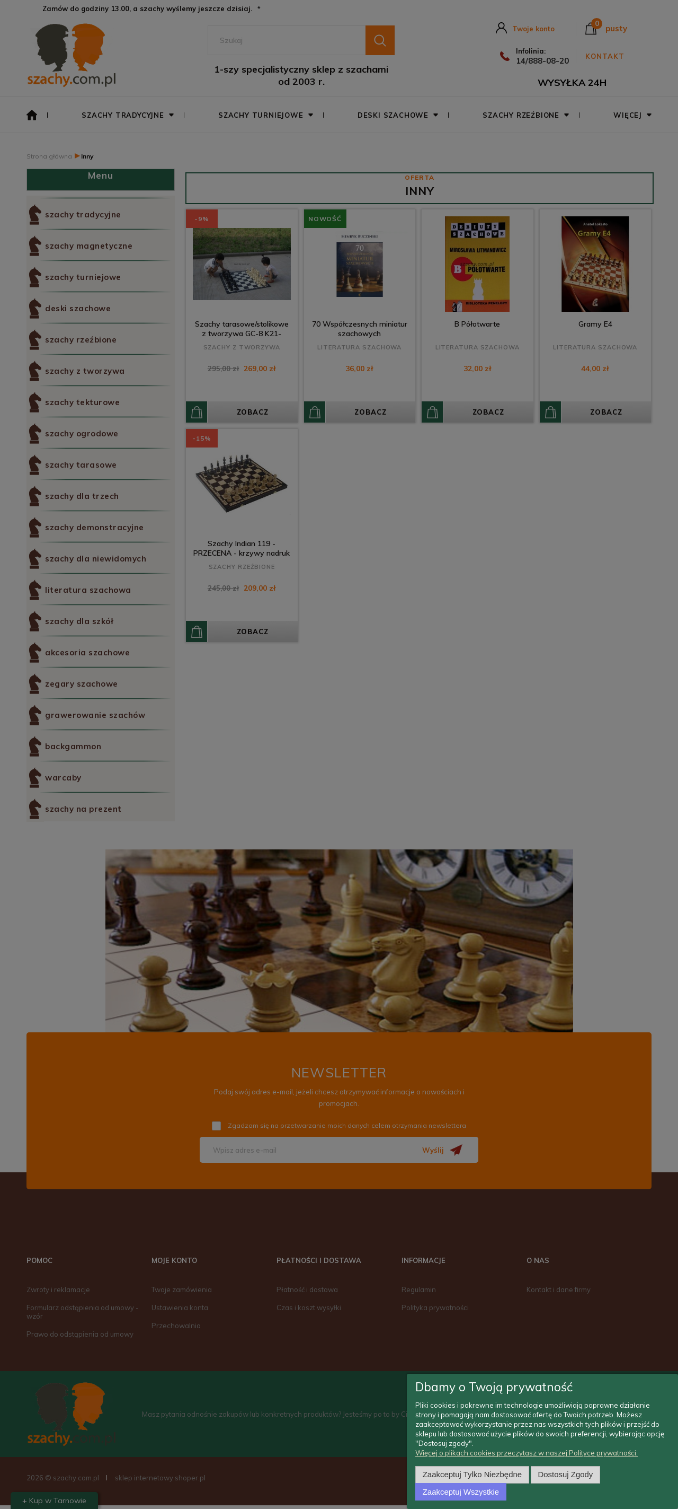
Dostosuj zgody (565, 1474)
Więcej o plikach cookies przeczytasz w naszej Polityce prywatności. (526, 1453)
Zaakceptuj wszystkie (461, 1491)
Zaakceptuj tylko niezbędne (472, 1474)
